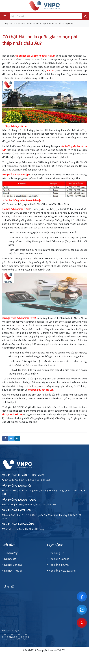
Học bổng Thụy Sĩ (59, 564)
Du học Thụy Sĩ (13, 570)
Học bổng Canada (59, 559)
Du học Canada (13, 564)
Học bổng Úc (56, 553)
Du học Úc (10, 559)
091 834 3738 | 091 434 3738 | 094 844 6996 (27, 479)
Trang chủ (7, 23)
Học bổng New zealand (62, 570)
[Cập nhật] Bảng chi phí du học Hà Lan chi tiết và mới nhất (45, 23)
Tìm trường (11, 553)
